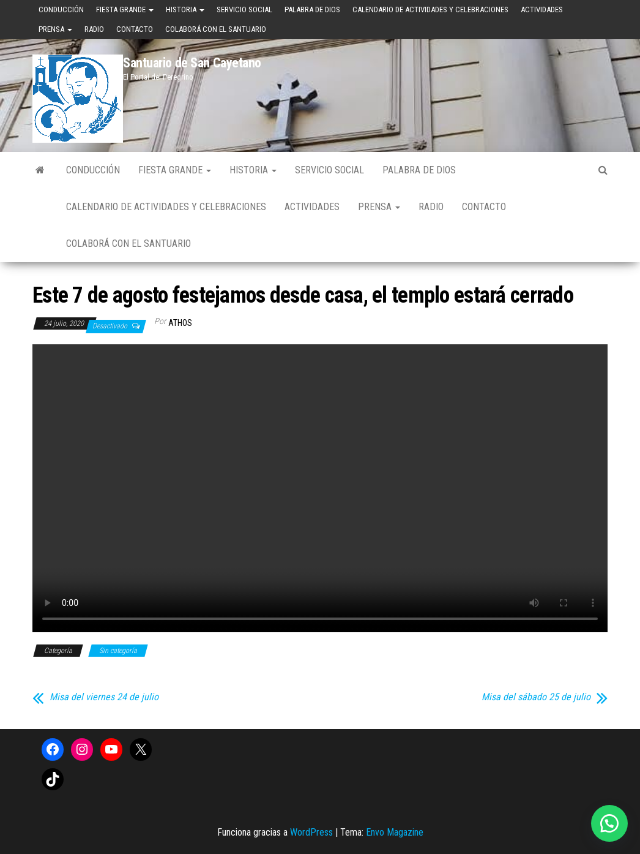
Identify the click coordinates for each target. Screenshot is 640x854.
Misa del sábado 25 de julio (536, 697)
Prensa (55, 29)
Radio (94, 29)
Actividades (542, 9)
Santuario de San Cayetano (192, 62)
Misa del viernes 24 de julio (104, 697)
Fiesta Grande (125, 9)
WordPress (311, 832)
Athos (180, 323)
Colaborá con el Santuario (215, 29)
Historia (185, 9)
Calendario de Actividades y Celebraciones (430, 9)
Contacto (134, 29)
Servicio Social (244, 9)
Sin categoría (118, 650)
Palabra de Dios (312, 9)
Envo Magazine (394, 832)
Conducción (61, 9)
